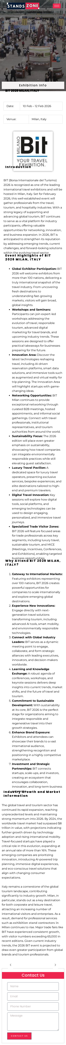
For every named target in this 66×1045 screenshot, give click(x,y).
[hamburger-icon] (57, 6)
